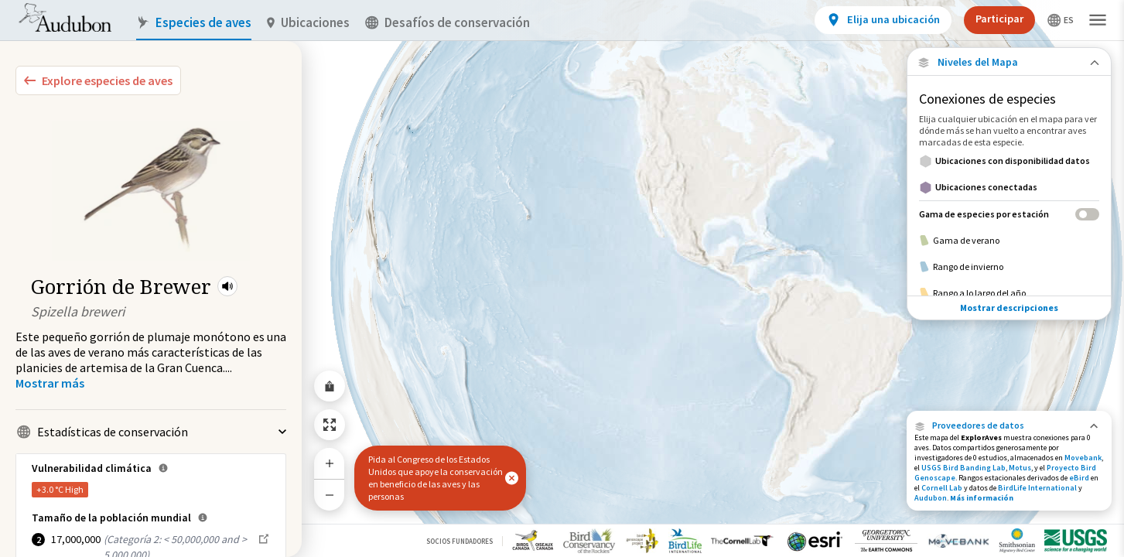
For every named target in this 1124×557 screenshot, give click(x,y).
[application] (562, 278)
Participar (999, 19)
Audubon (930, 498)
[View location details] (883, 20)
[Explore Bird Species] (98, 80)
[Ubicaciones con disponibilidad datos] (1009, 161)
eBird (1079, 478)
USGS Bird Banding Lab (963, 468)
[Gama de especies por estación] (1009, 213)
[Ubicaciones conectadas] (1009, 187)
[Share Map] (329, 386)
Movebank (1083, 458)
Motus (1020, 468)
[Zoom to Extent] (329, 424)
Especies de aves (193, 23)
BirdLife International (1037, 488)
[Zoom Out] (329, 495)
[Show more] (49, 383)
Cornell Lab (941, 488)
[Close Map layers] (1009, 62)
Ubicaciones (308, 23)
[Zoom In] (329, 463)
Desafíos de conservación (447, 23)
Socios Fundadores (459, 541)
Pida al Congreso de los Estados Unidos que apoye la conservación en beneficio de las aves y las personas (435, 477)
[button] (227, 286)
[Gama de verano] (1009, 240)
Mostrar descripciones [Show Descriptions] (1009, 271)
